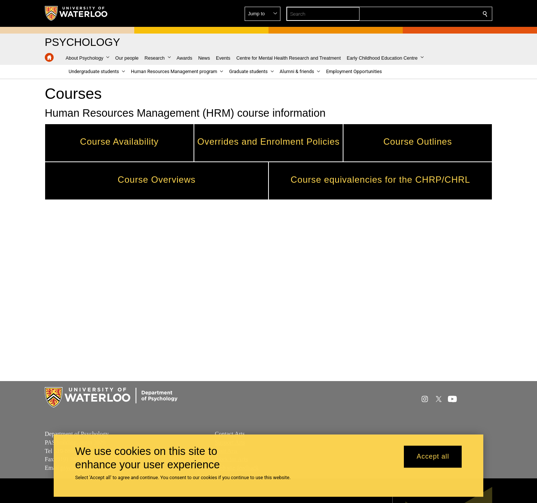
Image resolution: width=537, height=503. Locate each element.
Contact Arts (230, 434)
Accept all (433, 456)
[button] (431, 14)
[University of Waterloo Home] (76, 13)
